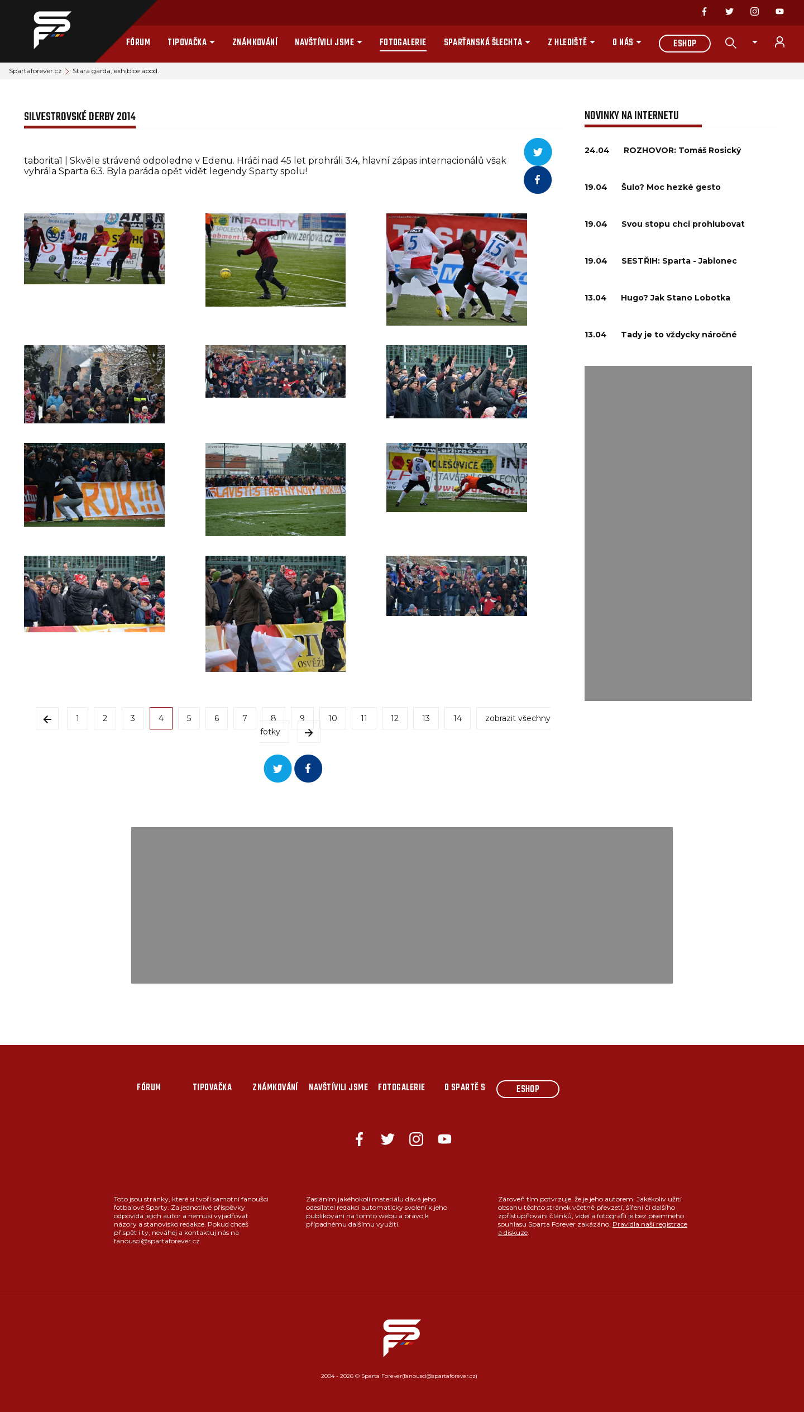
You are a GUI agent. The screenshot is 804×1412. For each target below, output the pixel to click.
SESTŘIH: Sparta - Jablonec (679, 261)
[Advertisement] (668, 533)
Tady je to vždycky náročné (679, 335)
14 (457, 718)
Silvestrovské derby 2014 (80, 117)
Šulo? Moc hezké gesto (671, 187)
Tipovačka (187, 43)
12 (395, 718)
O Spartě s (465, 1088)
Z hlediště (567, 43)
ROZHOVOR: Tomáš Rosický (682, 150)
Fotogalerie (403, 43)
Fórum (138, 43)
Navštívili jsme (324, 43)
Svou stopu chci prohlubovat (683, 224)
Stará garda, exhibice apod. (116, 70)
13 (426, 718)
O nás (622, 43)
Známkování (255, 43)
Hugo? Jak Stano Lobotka (675, 298)
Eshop (684, 44)
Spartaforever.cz (35, 70)
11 (364, 718)
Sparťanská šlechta (483, 43)
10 (332, 718)
